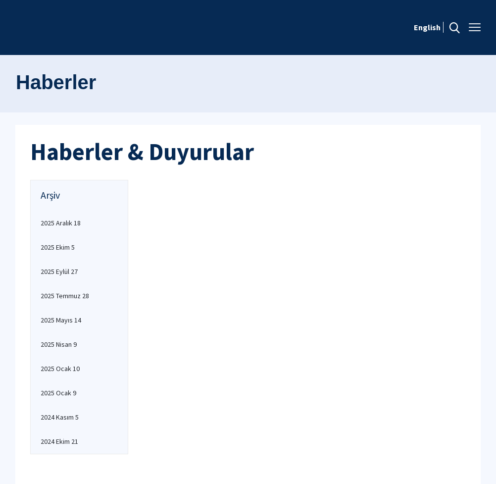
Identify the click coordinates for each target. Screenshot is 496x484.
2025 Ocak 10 (60, 368)
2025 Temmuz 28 (65, 295)
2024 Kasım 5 (60, 417)
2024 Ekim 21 (59, 441)
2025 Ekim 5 (58, 247)
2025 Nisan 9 (59, 344)
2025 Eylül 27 (59, 271)
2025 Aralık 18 (61, 222)
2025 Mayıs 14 (61, 320)
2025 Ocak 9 (58, 392)
